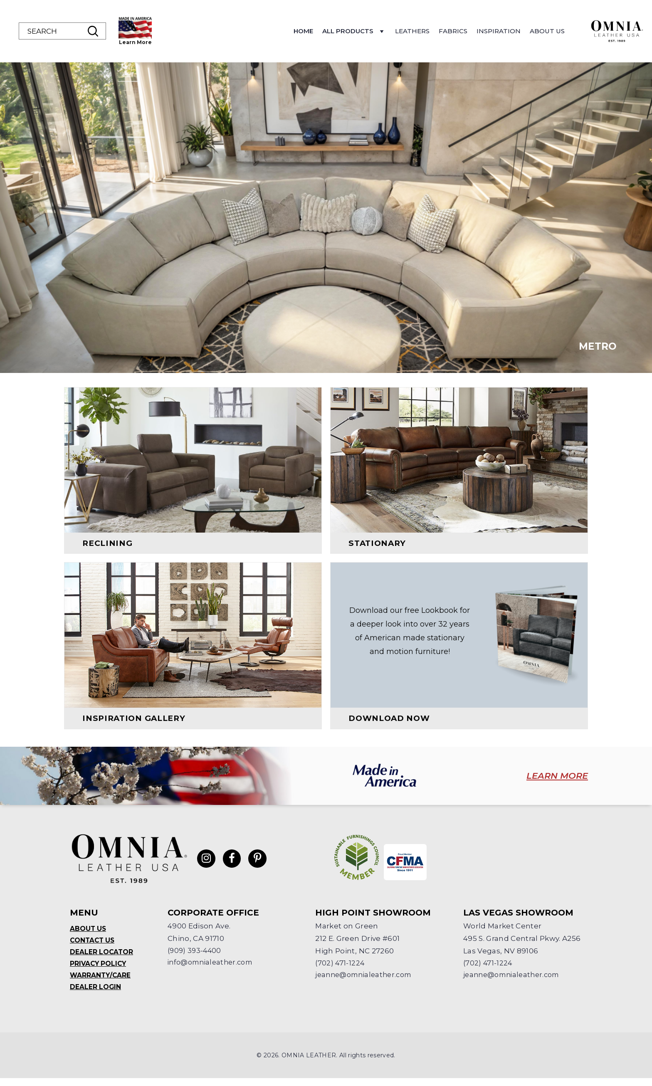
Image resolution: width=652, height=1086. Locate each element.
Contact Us (93, 946)
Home (357, 31)
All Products (408, 33)
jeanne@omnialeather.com (366, 981)
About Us (601, 31)
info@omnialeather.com (213, 969)
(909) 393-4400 (196, 956)
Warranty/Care (101, 982)
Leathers (466, 31)
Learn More (189, 42)
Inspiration (553, 31)
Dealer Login (96, 994)
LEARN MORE (550, 782)
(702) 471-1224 (340, 969)
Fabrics (507, 31)
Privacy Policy (99, 970)
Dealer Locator (102, 958)
